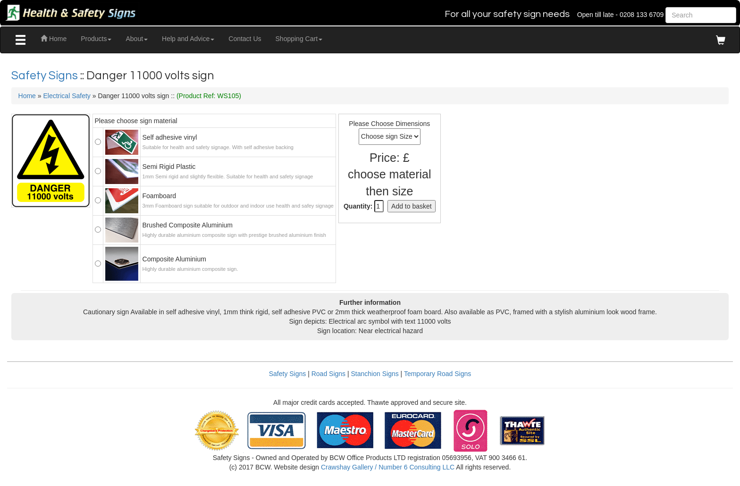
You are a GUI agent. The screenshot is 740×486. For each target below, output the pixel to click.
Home (54, 38)
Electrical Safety (66, 96)
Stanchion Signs (375, 373)
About (137, 38)
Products (96, 38)
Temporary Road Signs (437, 373)
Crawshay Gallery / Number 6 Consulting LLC (387, 467)
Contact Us (244, 38)
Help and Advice (188, 38)
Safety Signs (45, 75)
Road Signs (328, 373)
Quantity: (358, 206)
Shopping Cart (299, 38)
